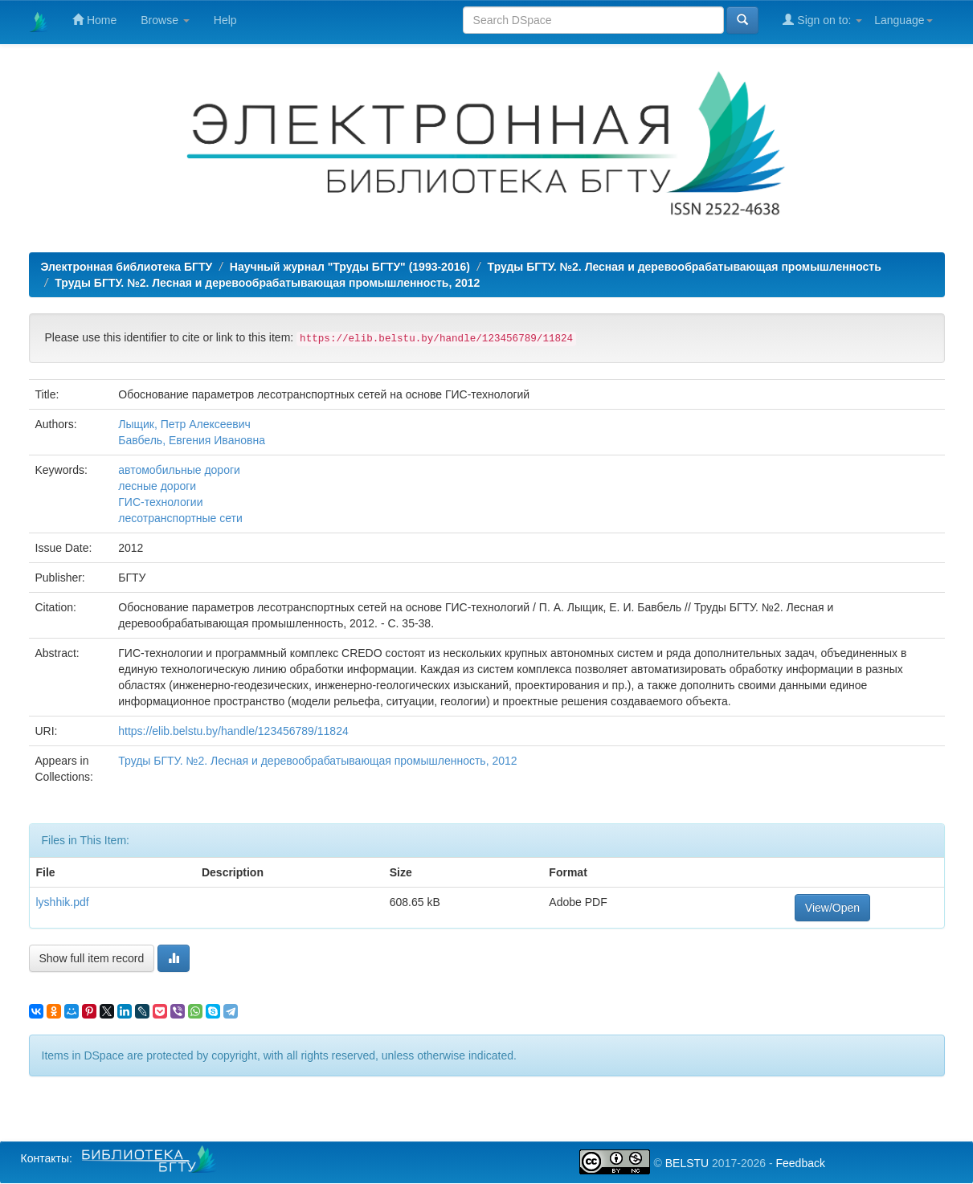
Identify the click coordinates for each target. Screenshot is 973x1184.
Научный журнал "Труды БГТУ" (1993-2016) (350, 266)
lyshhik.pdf (62, 902)
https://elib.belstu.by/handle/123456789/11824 (233, 731)
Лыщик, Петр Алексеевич (184, 424)
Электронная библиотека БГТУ (127, 266)
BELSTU (687, 1163)
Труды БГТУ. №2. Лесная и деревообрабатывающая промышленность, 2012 (267, 282)
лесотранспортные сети (180, 518)
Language (903, 20)
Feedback (799, 1163)
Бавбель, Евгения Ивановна (191, 440)
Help (225, 20)
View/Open (832, 907)
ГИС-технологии (160, 502)
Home (94, 20)
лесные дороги (157, 486)
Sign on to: (822, 20)
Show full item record (92, 958)
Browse (165, 20)
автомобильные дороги (179, 469)
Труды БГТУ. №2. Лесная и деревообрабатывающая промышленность (684, 266)
